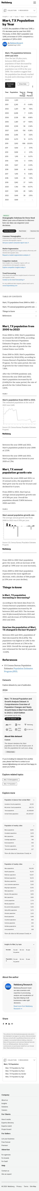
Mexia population (9, 830)
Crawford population (10, 919)
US (11, 16)
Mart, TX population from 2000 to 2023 (18, 302)
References (6, 316)
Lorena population (9, 900)
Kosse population (9, 843)
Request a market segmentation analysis (16, 255)
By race (22, 950)
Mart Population (32, 16)
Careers (4, 1110)
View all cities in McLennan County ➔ (18, 933)
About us (5, 1100)
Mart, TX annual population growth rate (18, 307)
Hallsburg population (10, 926)
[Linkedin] (9, 1023)
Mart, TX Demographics (11, 779)
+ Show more (10, 752)
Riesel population (9, 916)
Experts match (7, 1126)
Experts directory (8, 1123)
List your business (8, 1139)
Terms (26, 1186)
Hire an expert (7, 1174)
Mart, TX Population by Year (15, 1068)
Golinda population (10, 923)
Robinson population (10, 875)
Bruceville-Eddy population (12, 907)
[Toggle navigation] (34, 3)
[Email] (12, 1023)
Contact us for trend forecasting (13, 280)
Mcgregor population (10, 887)
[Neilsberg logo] (7, 2)
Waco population (9, 868)
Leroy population (9, 929)
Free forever (6, 1142)
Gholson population (10, 913)
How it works (6, 1119)
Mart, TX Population (10, 784)
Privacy (19, 1186)
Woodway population (10, 881)
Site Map (33, 1186)
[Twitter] (6, 1023)
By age (28, 950)
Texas (16, 16)
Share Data (23, 84)
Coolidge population (10, 839)
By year (16, 950)
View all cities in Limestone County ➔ (18, 853)
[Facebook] (3, 1023)
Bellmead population (10, 878)
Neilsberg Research (16, 43)
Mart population (9, 836)
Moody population (9, 903)
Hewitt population (9, 871)
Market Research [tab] (9, 231)
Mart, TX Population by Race (15, 1071)
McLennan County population (13, 807)
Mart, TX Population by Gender (16, 1074)
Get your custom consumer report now (15, 243)
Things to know (8, 311)
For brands (5, 1158)
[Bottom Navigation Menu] (32, 800)
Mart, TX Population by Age (15, 1077)
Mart (22, 16)
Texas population (9, 810)
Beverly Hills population (11, 894)
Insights (5, 16)
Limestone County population (13, 804)
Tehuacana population (11, 849)
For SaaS (5, 1161)
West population (9, 891)
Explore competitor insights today (13, 267)
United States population (11, 814)
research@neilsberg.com (9, 285)
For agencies (6, 1155)
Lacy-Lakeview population (12, 884)
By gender (16, 952)
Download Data (10, 85)
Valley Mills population (11, 910)
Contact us (5, 1171)
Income (8, 949)
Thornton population (10, 846)
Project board (6, 1129)
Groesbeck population (11, 833)
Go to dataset (12, 719)
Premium (5, 1145)
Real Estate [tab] (22, 231)
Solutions (5, 1107)
